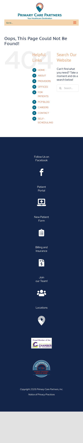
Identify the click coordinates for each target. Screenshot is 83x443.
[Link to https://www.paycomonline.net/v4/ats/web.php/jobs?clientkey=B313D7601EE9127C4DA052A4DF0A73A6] (41, 293)
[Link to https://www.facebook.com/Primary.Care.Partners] (41, 172)
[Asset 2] (41, 317)
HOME (41, 70)
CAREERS (43, 107)
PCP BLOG (44, 101)
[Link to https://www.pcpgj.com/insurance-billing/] (41, 262)
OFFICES (43, 86)
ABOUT (42, 75)
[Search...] (68, 88)
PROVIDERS (44, 81)
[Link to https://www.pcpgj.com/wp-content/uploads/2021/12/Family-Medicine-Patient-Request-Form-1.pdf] (41, 232)
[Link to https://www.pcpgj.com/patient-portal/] (41, 202)
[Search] (60, 88)
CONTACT (43, 112)
